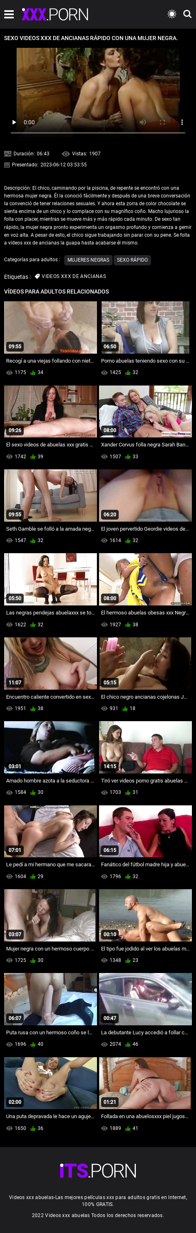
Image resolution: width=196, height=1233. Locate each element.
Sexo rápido (132, 260)
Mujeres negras (88, 260)
